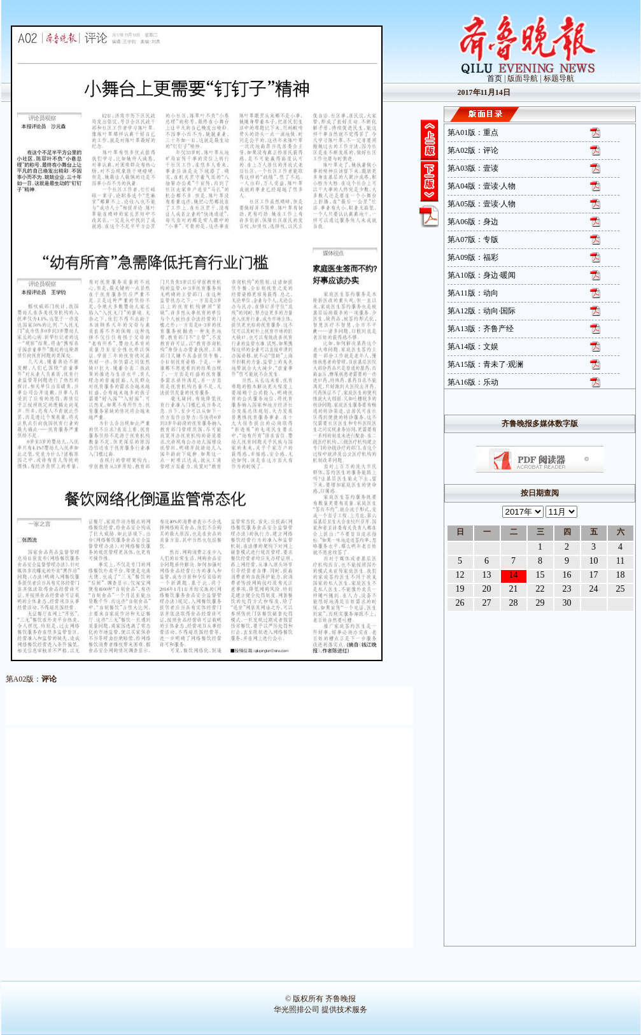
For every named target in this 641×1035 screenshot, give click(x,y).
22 (540, 589)
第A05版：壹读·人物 (481, 203)
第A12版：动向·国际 (481, 310)
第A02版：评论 (473, 150)
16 (567, 575)
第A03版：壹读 (473, 168)
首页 (494, 78)
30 (567, 603)
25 (620, 589)
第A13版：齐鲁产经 (480, 328)
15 (540, 575)
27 (487, 603)
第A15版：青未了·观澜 (485, 364)
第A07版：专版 (473, 239)
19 (460, 589)
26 (460, 603)
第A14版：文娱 (473, 346)
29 (540, 603)
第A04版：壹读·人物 (481, 186)
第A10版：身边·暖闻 (481, 275)
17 (593, 575)
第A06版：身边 (473, 221)
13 (487, 575)
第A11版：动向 (472, 293)
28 (513, 603)
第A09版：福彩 (473, 257)
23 (567, 589)
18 (620, 575)
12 (460, 575)
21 (513, 589)
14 (513, 575)
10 (593, 561)
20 (487, 589)
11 (620, 561)
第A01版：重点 (473, 132)
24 (593, 589)
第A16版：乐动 (473, 382)
